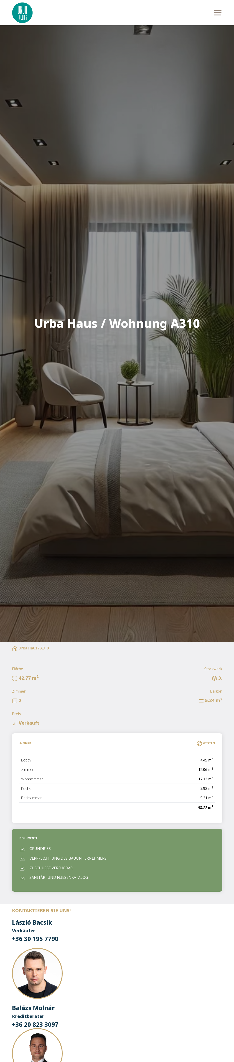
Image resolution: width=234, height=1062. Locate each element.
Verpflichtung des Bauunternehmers (63, 858)
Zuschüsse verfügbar (46, 867)
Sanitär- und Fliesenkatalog (53, 877)
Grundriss (35, 848)
